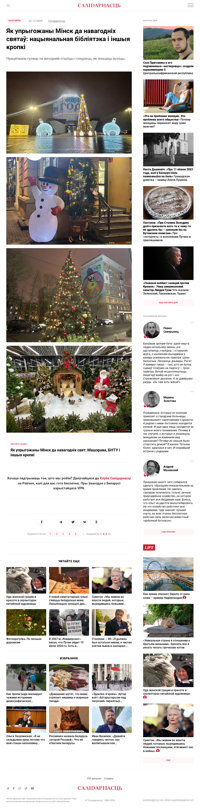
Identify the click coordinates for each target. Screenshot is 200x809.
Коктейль (15, 20)
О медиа (108, 778)
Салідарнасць (56, 21)
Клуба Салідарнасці (115, 478)
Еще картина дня (168, 302)
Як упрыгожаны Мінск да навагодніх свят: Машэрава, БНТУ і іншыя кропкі (65, 452)
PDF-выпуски (94, 778)
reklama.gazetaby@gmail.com (179, 800)
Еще (168, 760)
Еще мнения (168, 532)
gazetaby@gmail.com (153, 800)
